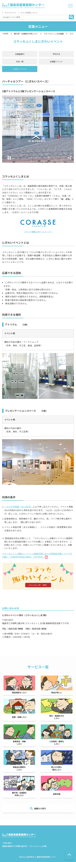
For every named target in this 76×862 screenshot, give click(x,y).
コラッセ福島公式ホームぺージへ (38, 231)
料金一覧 (19, 61)
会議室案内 (19, 54)
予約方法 (56, 54)
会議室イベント (56, 61)
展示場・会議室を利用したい (26, 33)
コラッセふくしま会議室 (54, 33)
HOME (5, 33)
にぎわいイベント (19, 69)
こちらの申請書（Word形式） (18, 506)
